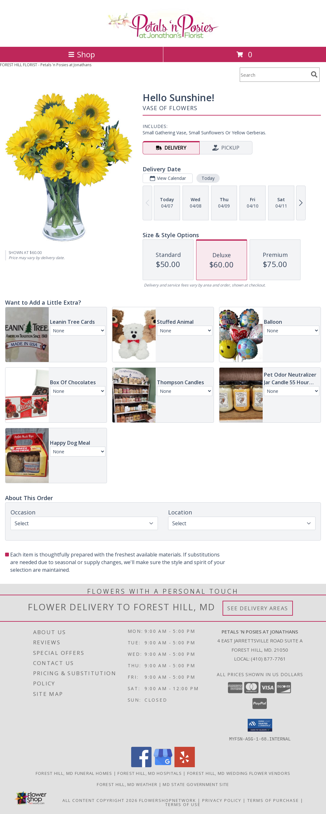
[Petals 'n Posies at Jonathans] (163, 37)
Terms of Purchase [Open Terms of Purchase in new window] (273, 800)
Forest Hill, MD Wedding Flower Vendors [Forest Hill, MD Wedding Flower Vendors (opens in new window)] (238, 773)
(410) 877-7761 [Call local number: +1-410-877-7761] (268, 658)
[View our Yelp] (184, 765)
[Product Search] (274, 74)
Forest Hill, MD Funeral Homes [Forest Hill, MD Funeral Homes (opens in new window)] (74, 773)
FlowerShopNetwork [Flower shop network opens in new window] (167, 800)
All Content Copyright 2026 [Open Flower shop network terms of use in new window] (100, 800)
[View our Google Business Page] (163, 765)
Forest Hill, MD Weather (127, 784)
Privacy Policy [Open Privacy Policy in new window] (221, 800)
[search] (314, 74)
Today (208, 178)
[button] (260, 725)
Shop (81, 54)
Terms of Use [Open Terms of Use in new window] (183, 804)
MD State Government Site (196, 784)
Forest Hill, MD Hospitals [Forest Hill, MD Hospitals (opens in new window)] (149, 773)
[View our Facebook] (141, 765)
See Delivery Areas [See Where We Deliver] (257, 608)
